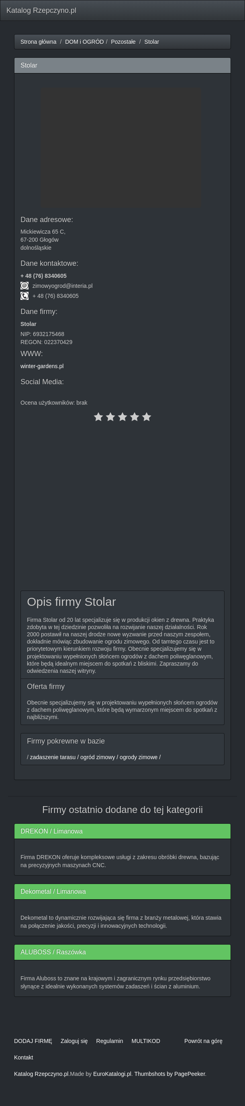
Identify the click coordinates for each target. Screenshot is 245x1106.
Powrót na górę (203, 1041)
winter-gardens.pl (41, 366)
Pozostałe (123, 42)
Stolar (152, 42)
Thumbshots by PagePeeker (169, 1074)
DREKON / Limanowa (51, 831)
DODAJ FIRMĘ (33, 1041)
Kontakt (23, 1057)
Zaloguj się (74, 1041)
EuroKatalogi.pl (112, 1074)
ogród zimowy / (98, 757)
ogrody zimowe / (139, 757)
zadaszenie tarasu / (54, 757)
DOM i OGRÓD (84, 42)
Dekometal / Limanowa (53, 891)
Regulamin (109, 1041)
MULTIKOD (146, 1041)
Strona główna (38, 42)
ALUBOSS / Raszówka (53, 952)
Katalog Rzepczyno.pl (41, 10)
